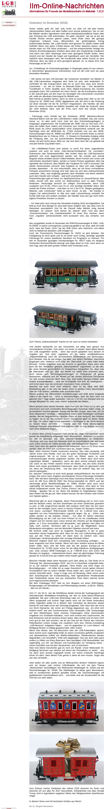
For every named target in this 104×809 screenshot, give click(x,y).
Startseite (9, 22)
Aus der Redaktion (9, 25)
